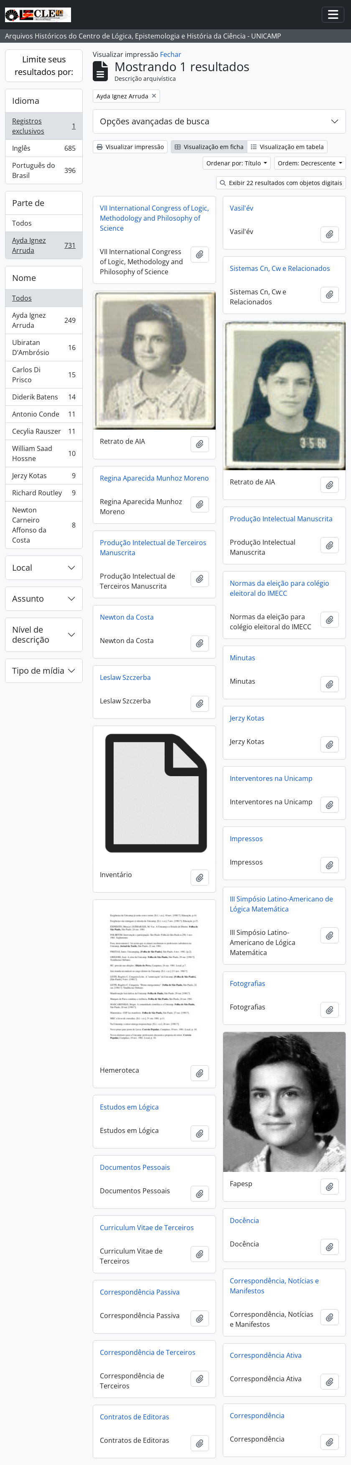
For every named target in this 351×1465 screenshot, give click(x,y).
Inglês (44, 150)
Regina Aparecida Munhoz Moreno (154, 478)
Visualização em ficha (209, 147)
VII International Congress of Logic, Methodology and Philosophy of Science (154, 218)
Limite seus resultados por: (44, 65)
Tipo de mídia (38, 670)
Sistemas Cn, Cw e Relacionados (280, 268)
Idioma (25, 100)
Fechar (170, 54)
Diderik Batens (44, 399)
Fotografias (247, 983)
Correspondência (257, 1415)
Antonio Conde (44, 416)
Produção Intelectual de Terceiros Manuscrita (153, 547)
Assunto (28, 598)
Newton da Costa (127, 617)
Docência (244, 1220)
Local (22, 567)
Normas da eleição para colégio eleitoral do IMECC (279, 588)
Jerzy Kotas (44, 477)
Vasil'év (241, 208)
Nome (24, 277)
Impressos (246, 838)
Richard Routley (44, 495)
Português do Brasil (44, 170)
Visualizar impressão (130, 147)
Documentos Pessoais (135, 1167)
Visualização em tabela (287, 147)
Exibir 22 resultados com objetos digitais (281, 183)
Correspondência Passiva (140, 1292)
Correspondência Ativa (266, 1355)
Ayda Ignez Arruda (44, 245)
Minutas (242, 657)
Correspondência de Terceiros (148, 1352)
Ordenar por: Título (234, 163)
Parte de (28, 203)
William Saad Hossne (44, 453)
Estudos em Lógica (129, 1107)
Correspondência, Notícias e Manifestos (274, 1285)
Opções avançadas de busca (154, 121)
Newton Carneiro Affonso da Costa (44, 525)
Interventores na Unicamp (271, 778)
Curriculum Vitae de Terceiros (147, 1227)
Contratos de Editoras (134, 1416)
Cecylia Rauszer (44, 433)
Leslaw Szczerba (125, 677)
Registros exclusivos (44, 126)
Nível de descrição (30, 634)
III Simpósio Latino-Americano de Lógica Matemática (281, 904)
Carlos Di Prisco (44, 374)
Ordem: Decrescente (307, 163)
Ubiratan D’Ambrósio (44, 347)
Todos (22, 223)
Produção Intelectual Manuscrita (281, 518)
